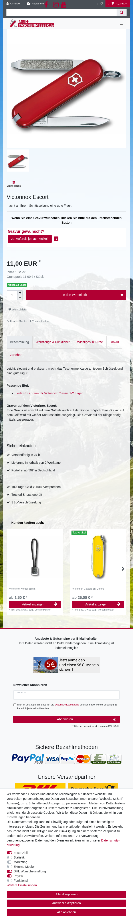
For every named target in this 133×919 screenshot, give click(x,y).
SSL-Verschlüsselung (26, 502)
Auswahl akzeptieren (66, 903)
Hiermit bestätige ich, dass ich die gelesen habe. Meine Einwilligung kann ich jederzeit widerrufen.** (67, 706)
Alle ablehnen (66, 912)
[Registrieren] (36, 3)
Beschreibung (19, 342)
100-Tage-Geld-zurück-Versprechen (36, 487)
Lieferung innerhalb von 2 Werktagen (36, 462)
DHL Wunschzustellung (30, 871)
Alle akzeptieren (67, 894)
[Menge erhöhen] (20, 292)
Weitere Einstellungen (22, 885)
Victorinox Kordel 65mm (22, 588)
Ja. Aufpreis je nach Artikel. (29, 238)
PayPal (19, 876)
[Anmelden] (14, 3)
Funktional (21, 880)
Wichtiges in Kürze (90, 342)
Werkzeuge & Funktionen (53, 342)
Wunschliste (17, 309)
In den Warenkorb (92, 295)
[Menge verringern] (20, 297)
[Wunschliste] (99, 3)
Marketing (20, 862)
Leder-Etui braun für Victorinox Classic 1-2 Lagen (49, 393)
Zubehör (16, 355)
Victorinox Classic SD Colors (88, 588)
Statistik (19, 857)
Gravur (114, 342)
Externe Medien (25, 866)
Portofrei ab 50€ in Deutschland (33, 470)
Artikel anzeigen (39, 604)
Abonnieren (86, 719)
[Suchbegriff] (61, 12)
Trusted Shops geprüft (26, 494)
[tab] (19, 342)
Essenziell (21, 853)
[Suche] (122, 12)
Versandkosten (40, 321)
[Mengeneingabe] (12, 295)
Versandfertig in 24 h (25, 455)
